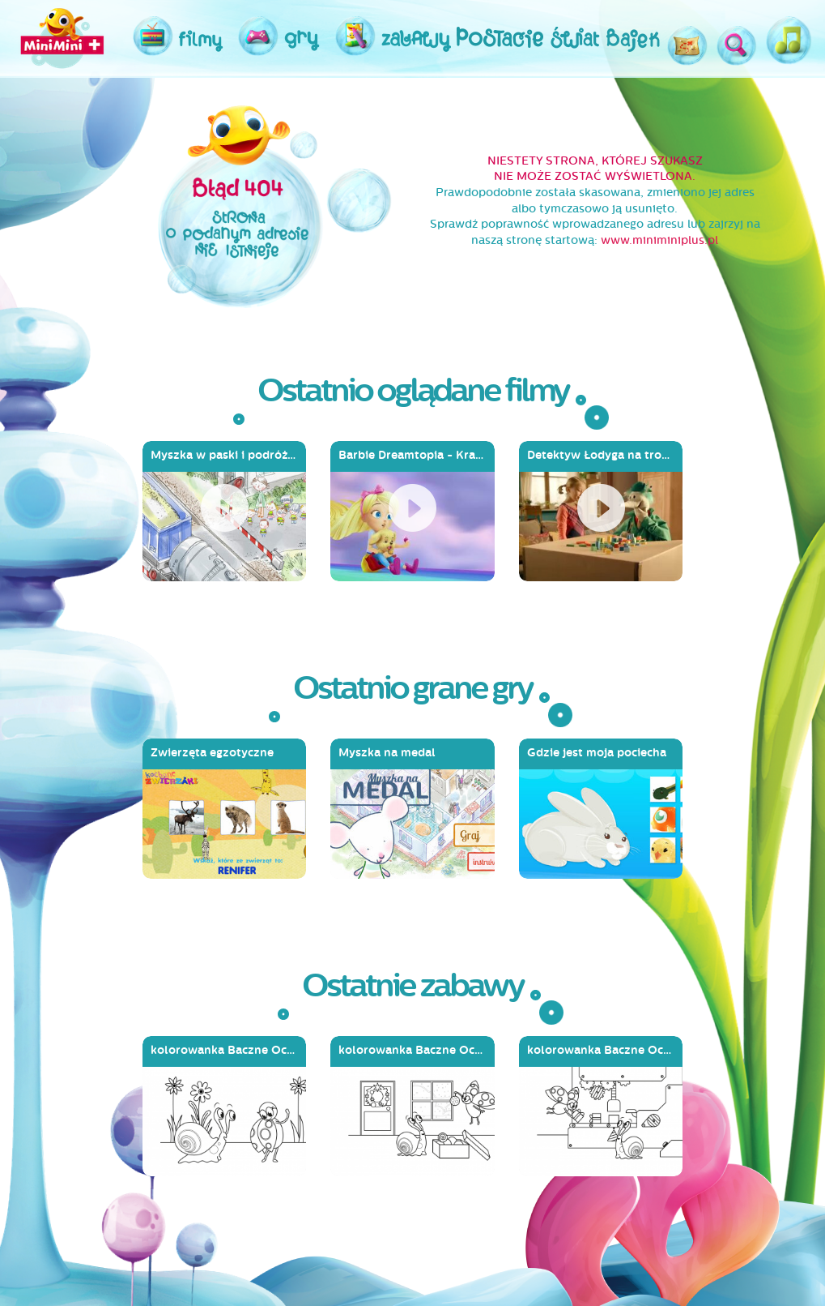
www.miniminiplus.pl (659, 240)
